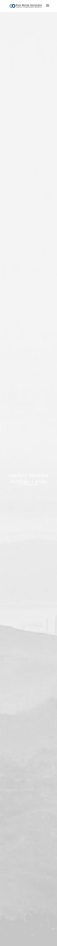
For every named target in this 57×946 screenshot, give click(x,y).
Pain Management (29, 485)
